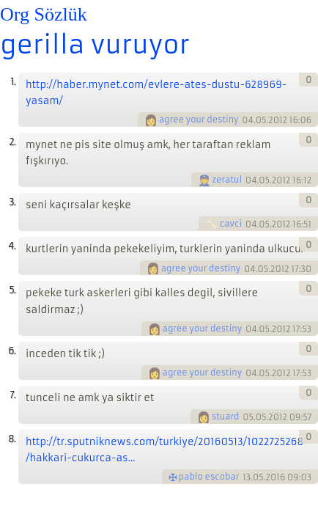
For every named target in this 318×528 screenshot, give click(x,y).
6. (11, 351)
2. (12, 142)
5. (12, 290)
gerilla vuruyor (95, 44)
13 (247, 477)
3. (12, 202)
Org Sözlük (43, 14)
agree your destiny (199, 119)
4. (11, 246)
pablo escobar (209, 477)
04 (248, 120)
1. (12, 82)
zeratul (227, 180)
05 (248, 417)
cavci (231, 224)
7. (12, 395)
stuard (226, 416)
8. (11, 439)
